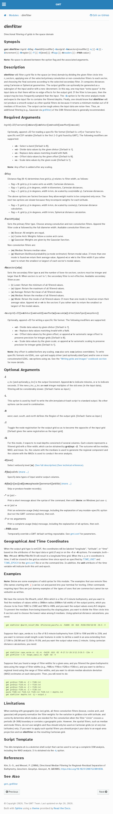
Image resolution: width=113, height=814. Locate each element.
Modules (14, 15)
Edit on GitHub (100, 15)
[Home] (5, 15)
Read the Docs (62, 808)
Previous (12, 792)
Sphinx (18, 808)
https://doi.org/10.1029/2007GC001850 (82, 769)
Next (103, 792)
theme (35, 808)
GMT (58, 4)
